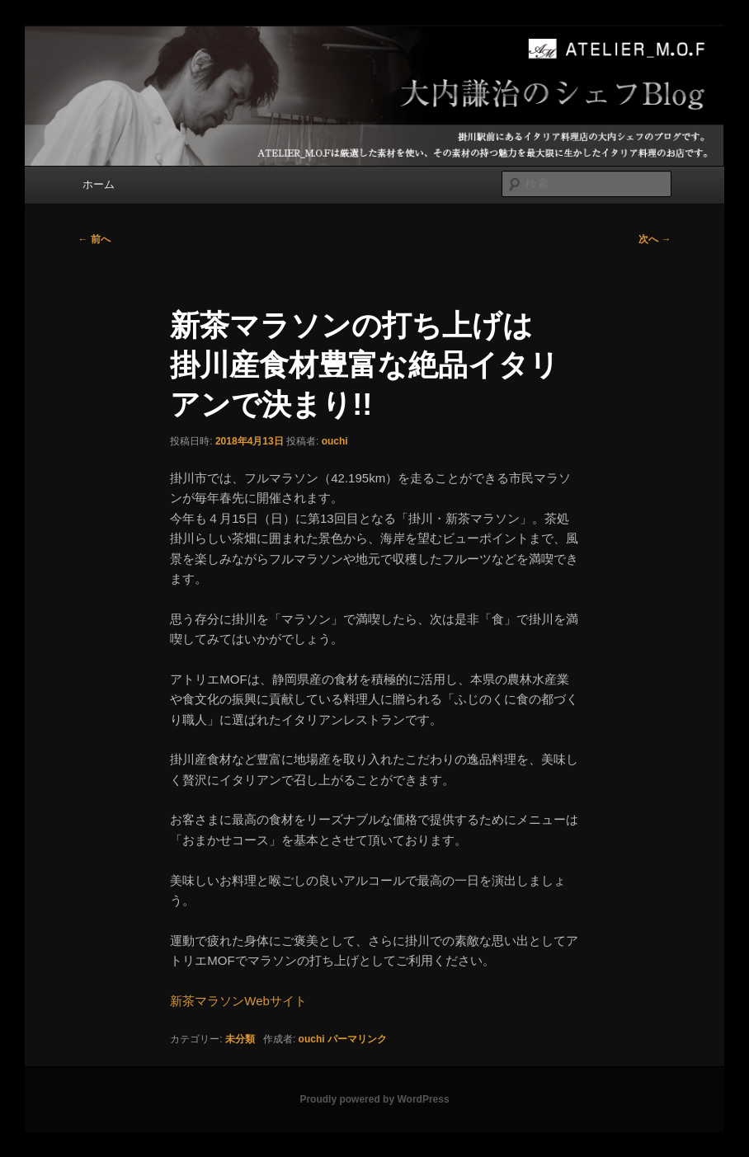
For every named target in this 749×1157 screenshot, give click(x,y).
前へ (94, 239)
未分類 (240, 1039)
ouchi (335, 441)
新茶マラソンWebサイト (238, 1001)
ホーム (98, 184)
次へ (654, 239)
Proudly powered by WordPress (374, 1099)
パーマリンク (357, 1039)
